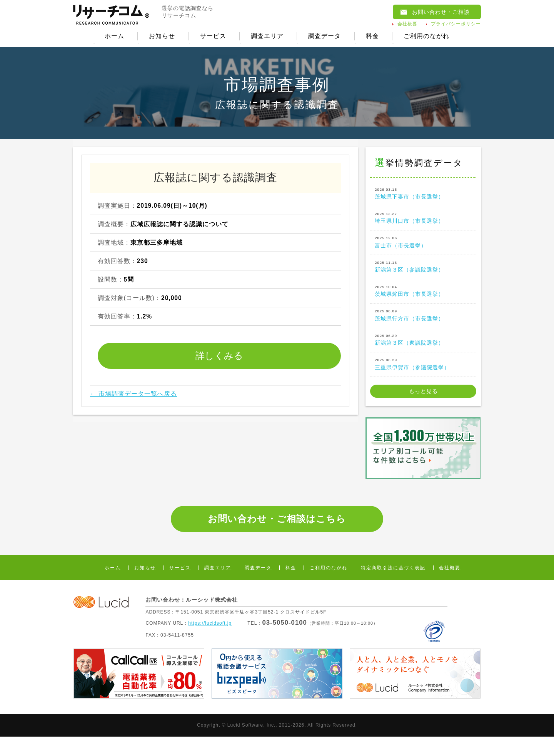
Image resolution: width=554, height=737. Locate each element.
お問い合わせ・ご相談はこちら (277, 519)
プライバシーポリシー (456, 24)
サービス (213, 36)
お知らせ (162, 36)
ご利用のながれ (426, 36)
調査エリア (267, 36)
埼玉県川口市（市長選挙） (423, 217)
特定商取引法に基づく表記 (393, 567)
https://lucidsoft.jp (210, 623)
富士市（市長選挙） (423, 241)
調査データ (324, 36)
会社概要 (407, 24)
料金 (372, 36)
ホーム (114, 36)
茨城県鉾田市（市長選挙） (423, 290)
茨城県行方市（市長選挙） (423, 315)
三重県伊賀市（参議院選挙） (423, 363)
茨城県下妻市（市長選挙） (423, 193)
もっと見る (423, 391)
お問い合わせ (441, 12)
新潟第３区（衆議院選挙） (423, 339)
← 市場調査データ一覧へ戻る (133, 393)
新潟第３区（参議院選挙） (423, 266)
